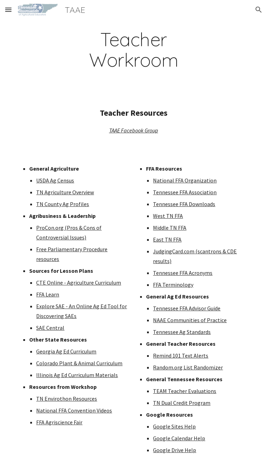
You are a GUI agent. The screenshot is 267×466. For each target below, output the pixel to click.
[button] (8, 9)
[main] (133, 49)
